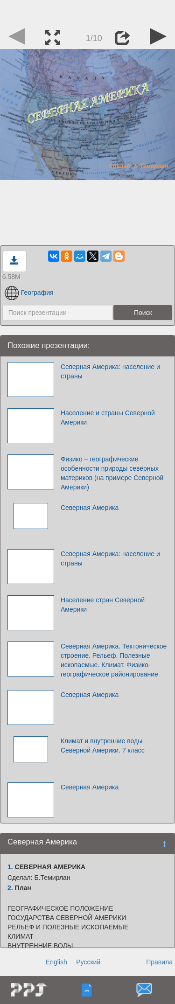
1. (10, 867)
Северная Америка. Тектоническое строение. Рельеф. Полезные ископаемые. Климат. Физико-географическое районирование (114, 660)
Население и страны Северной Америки (108, 417)
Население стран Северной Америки (103, 604)
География (29, 292)
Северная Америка (90, 507)
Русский (88, 962)
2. (10, 888)
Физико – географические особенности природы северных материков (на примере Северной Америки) (112, 473)
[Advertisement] (87, 11)
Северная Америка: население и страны (110, 371)
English (56, 962)
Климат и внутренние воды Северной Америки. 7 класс (103, 745)
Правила (159, 962)
